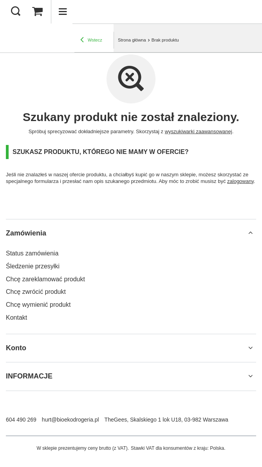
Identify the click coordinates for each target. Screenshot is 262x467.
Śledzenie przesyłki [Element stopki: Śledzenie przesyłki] (33, 266)
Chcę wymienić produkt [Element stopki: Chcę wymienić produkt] (38, 304)
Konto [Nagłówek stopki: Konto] (16, 348)
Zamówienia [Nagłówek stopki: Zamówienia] (26, 233)
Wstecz (91, 40)
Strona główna (132, 40)
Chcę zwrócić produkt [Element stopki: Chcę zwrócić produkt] (36, 291)
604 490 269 (21, 419)
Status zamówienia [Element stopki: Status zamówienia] (32, 253)
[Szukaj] (15, 12)
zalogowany (240, 181)
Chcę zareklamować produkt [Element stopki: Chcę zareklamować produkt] (45, 279)
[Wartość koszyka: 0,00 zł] (37, 12)
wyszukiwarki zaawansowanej (198, 131)
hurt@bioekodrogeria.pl (70, 419)
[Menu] (62, 12)
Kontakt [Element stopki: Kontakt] (16, 317)
